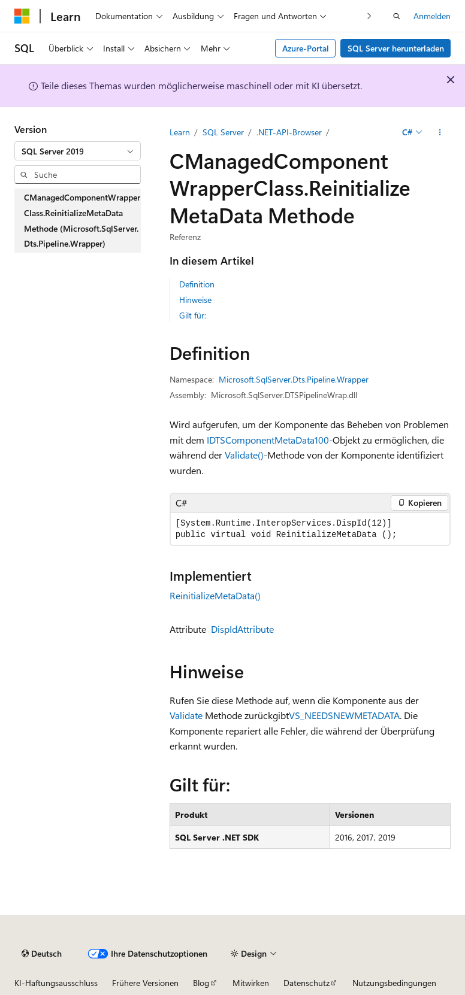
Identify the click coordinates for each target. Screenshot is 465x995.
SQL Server (223, 132)
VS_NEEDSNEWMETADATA (344, 715)
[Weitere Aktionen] (440, 132)
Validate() (244, 454)
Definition (197, 284)
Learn (180, 132)
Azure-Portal (305, 48)
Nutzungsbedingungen (394, 982)
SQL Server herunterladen (396, 48)
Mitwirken (250, 982)
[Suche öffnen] (397, 16)
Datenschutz (306, 982)
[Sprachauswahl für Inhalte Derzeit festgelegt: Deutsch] (41, 953)
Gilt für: (192, 315)
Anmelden (432, 16)
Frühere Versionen (145, 982)
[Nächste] (369, 16)
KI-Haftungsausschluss (56, 982)
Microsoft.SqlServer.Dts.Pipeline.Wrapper (294, 379)
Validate (186, 715)
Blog (201, 982)
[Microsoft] (22, 16)
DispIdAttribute (242, 629)
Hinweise (195, 299)
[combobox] (77, 150)
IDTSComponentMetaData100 (268, 439)
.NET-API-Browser (289, 132)
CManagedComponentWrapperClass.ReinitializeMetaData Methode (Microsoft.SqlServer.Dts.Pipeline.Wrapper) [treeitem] (82, 220)
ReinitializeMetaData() (215, 595)
